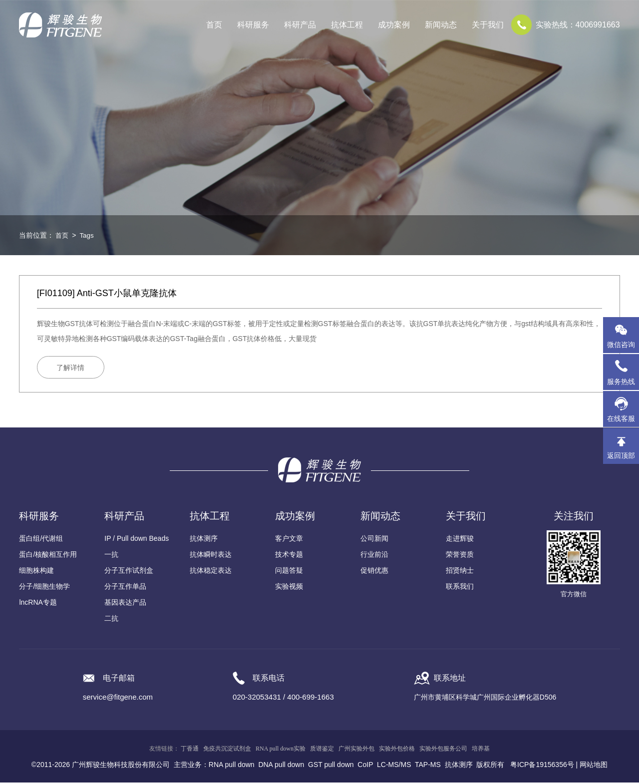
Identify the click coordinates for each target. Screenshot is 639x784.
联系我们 (460, 588)
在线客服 (621, 418)
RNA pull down (232, 766)
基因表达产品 (125, 604)
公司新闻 (374, 540)
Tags (87, 235)
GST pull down (331, 766)
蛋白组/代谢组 (41, 540)
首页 (214, 24)
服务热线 (623, 372)
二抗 (111, 620)
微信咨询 (621, 345)
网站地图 (594, 766)
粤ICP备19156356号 (542, 766)
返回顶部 (621, 455)
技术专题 (289, 556)
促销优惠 (374, 572)
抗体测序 (204, 540)
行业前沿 (374, 556)
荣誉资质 (460, 556)
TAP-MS (428, 766)
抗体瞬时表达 (211, 556)
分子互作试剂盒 (128, 572)
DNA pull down (281, 766)
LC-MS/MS (394, 766)
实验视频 (289, 588)
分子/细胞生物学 (44, 588)
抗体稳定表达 (211, 572)
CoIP (365, 766)
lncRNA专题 (37, 604)
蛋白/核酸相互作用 (48, 556)
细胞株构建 (36, 572)
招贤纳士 (460, 572)
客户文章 (289, 540)
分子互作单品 (125, 588)
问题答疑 (289, 572)
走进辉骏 (460, 540)
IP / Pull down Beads (136, 540)
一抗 (111, 556)
